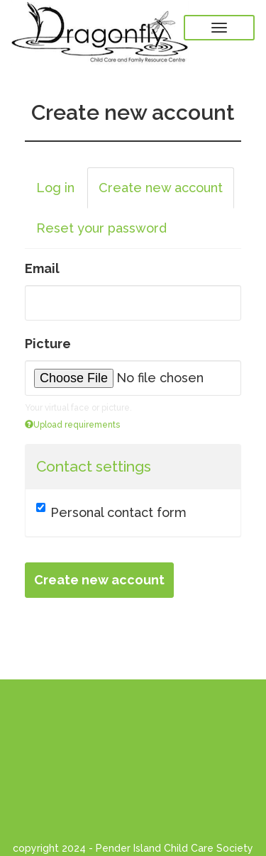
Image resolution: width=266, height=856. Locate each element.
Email (42, 268)
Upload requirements (72, 425)
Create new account (166, 192)
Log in (55, 187)
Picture (48, 343)
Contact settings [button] (93, 466)
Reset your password (101, 228)
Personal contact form (111, 511)
